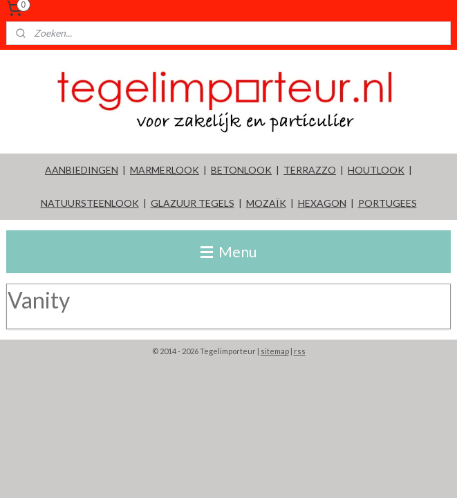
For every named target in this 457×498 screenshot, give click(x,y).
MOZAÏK (266, 203)
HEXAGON (322, 203)
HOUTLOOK (376, 170)
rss (300, 351)
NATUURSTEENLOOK (90, 203)
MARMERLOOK (164, 170)
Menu (228, 251)
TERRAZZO (309, 170)
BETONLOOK (241, 170)
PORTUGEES (387, 203)
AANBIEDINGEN (81, 170)
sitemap (275, 351)
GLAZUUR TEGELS (192, 203)
